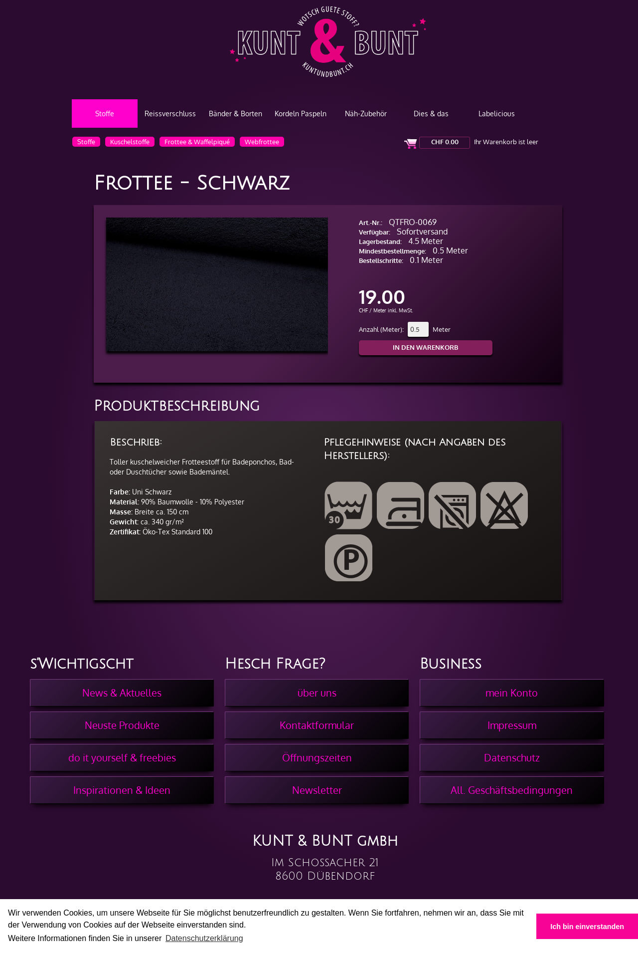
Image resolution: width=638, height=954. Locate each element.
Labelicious (496, 113)
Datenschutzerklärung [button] (204, 938)
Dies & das (431, 113)
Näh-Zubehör (366, 113)
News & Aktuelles (121, 692)
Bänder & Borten (235, 113)
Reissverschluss (170, 113)
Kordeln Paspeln (300, 113)
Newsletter (317, 789)
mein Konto (511, 692)
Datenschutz (512, 757)
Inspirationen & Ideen (121, 789)
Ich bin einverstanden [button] (587, 927)
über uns (317, 692)
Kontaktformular (317, 724)
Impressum (511, 724)
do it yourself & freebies (122, 757)
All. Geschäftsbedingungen (512, 789)
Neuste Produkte (122, 724)
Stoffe (104, 113)
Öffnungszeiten (317, 757)
